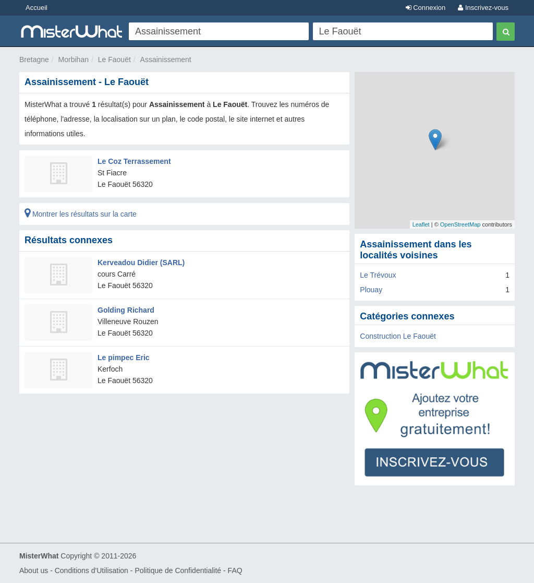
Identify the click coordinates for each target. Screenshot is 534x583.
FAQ (235, 570)
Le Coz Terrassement (134, 161)
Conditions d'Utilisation (91, 570)
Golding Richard (126, 310)
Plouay (371, 289)
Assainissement (165, 59)
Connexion (426, 7)
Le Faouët (114, 59)
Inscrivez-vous (483, 7)
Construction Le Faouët (398, 336)
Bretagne (34, 59)
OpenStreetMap (460, 224)
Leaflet (421, 224)
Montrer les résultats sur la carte (81, 214)
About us (33, 570)
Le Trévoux (378, 275)
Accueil (36, 7)
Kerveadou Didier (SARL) (141, 262)
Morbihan (73, 59)
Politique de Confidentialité (178, 570)
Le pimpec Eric (124, 357)
